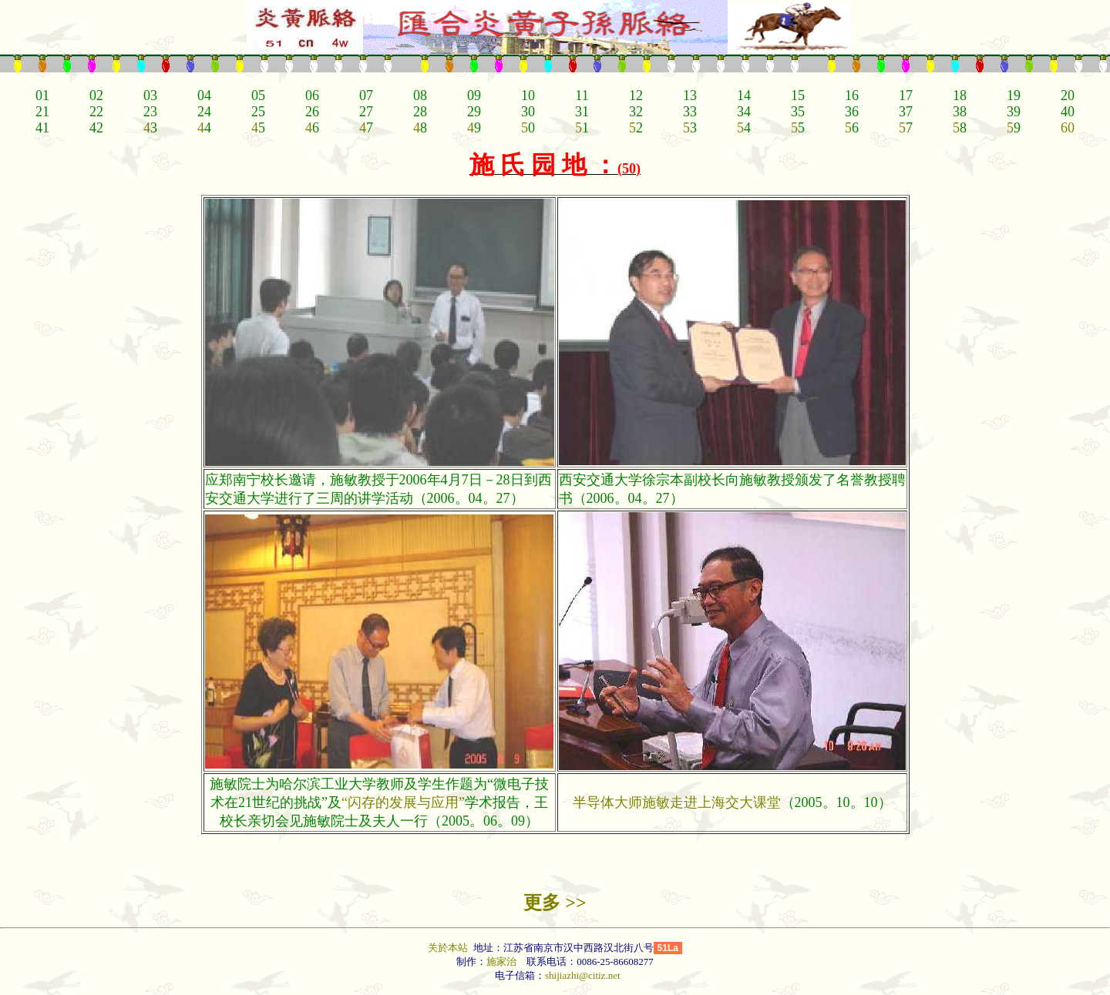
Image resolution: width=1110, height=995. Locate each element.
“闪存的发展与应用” (403, 802)
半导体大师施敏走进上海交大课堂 (677, 802)
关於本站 (449, 947)
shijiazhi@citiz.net (583, 975)
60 (1068, 128)
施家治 (501, 961)
